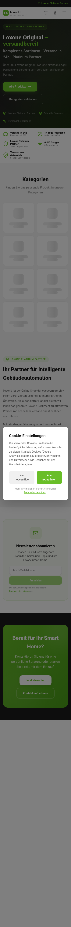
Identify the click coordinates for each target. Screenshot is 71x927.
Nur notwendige (22, 477)
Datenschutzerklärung (35, 492)
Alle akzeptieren (49, 477)
